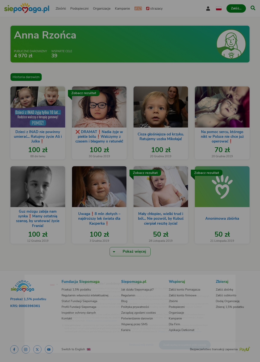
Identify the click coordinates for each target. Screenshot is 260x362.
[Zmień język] (36, 277)
